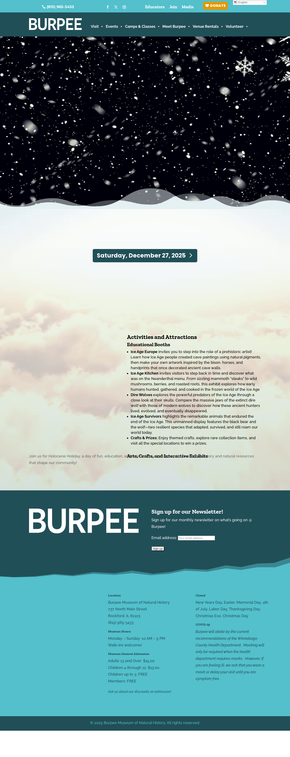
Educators (155, 7)
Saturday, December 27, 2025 (141, 256)
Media (188, 7)
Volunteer (237, 26)
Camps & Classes (142, 26)
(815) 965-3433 (60, 7)
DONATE (217, 5)
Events (114, 26)
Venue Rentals (208, 26)
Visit (97, 26)
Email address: (183, 538)
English (240, 2)
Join (173, 7)
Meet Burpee (176, 26)
